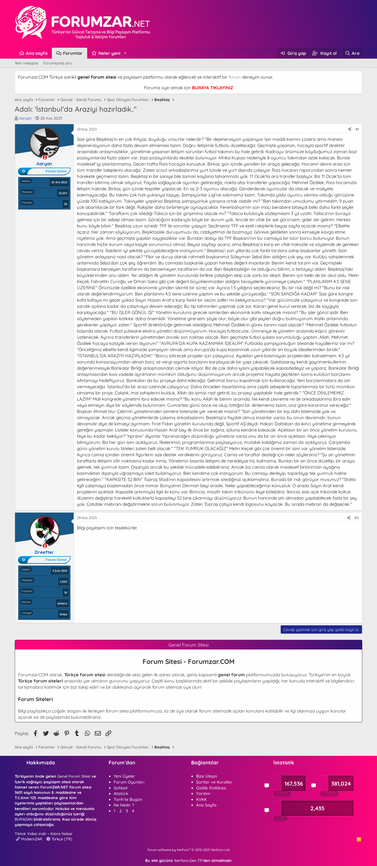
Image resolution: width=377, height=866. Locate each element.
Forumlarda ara (57, 63)
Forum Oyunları (129, 782)
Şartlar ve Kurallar (214, 782)
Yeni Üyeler (124, 776)
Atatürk (121, 793)
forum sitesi (117, 711)
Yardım (203, 793)
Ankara (62, 603)
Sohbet (121, 788)
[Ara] (352, 53)
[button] (125, 53)
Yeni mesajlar (27, 63)
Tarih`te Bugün (128, 799)
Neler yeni (109, 53)
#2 (357, 517)
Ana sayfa (36, 53)
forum (235, 77)
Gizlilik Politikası (211, 788)
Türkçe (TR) (59, 839)
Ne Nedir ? (124, 805)
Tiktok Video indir (31, 833)
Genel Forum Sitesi (73, 776)
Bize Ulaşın (206, 776)
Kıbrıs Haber (61, 833)
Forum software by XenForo (188, 850)
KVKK (201, 799)
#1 (357, 129)
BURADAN (23, 819)
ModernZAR (29, 839)
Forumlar (73, 53)
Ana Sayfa (206, 805)
